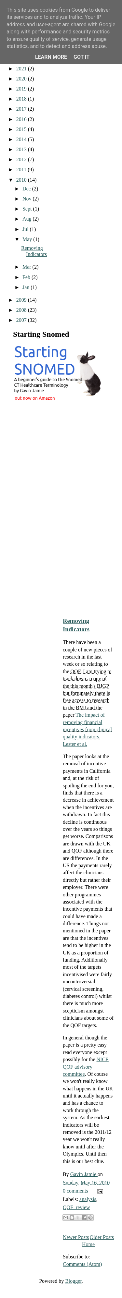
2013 (22, 149)
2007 (22, 320)
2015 (22, 129)
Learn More (51, 57)
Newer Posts (76, 1237)
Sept (27, 209)
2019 (22, 88)
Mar (27, 267)
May (27, 239)
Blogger (73, 1281)
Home (88, 1244)
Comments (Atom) (82, 1264)
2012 (22, 159)
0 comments (75, 1191)
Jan (26, 287)
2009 (22, 300)
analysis (87, 1199)
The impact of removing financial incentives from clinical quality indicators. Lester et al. (87, 729)
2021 (22, 68)
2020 (22, 78)
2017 (22, 109)
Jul (26, 229)
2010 (22, 180)
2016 (22, 119)
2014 (22, 139)
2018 (22, 99)
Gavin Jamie (84, 1174)
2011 (22, 169)
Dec (27, 188)
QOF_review (76, 1207)
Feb (27, 277)
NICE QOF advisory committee (86, 1067)
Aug (27, 219)
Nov (27, 198)
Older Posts (102, 1237)
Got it (81, 57)
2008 (22, 310)
